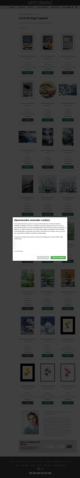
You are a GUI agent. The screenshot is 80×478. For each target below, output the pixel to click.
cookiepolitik (62, 231)
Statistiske (18, 248)
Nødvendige (19, 241)
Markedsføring (19, 244)
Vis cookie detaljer (18, 251)
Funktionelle (19, 246)
